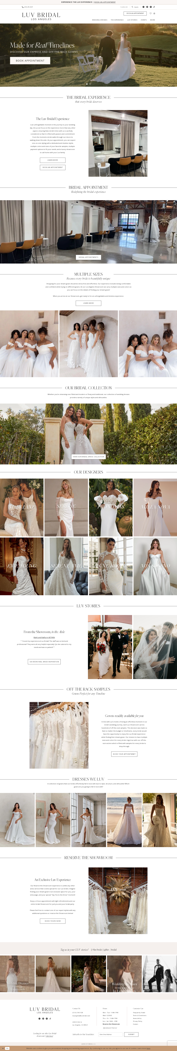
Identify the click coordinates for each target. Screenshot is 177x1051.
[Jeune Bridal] (111, 566)
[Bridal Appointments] (88, 232)
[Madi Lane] (21, 507)
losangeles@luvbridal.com (81, 1016)
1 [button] (87, 84)
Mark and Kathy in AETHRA (44, 637)
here (148, 1048)
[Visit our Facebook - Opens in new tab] (143, 7)
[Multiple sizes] (29, 343)
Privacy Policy (137, 1021)
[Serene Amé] (66, 566)
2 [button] (90, 84)
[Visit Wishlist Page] (151, 13)
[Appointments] (135, 14)
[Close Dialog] (3, 1048)
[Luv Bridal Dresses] (59, 735)
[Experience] (118, 143)
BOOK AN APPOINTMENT (105, 2)
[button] (124, 7)
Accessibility (137, 1018)
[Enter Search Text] (135, 7)
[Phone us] (27, 7)
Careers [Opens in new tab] (135, 1024)
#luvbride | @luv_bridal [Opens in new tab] (104, 950)
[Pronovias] (111, 507)
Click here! (49, 1036)
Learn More (52, 160)
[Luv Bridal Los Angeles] (41, 16)
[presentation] (17, 820)
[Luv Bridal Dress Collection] (88, 434)
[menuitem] (27, 7)
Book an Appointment (53, 167)
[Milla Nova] (155, 507)
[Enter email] (111, 1034)
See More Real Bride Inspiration (44, 662)
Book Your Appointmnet (124, 754)
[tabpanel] (88, 55)
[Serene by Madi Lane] (66, 507)
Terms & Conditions (140, 1015)
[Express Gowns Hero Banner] (88, 55)
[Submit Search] (133, 7)
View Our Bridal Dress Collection (88, 457)
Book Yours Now (53, 921)
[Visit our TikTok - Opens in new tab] (154, 7)
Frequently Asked (139, 1012)
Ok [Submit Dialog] (7, 1048)
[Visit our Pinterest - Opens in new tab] (151, 7)
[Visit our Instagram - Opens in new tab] (147, 7)
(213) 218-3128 (77, 1012)
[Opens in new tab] (17, 974)
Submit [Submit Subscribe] (131, 1034)
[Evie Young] (21, 566)
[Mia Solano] (155, 566)
